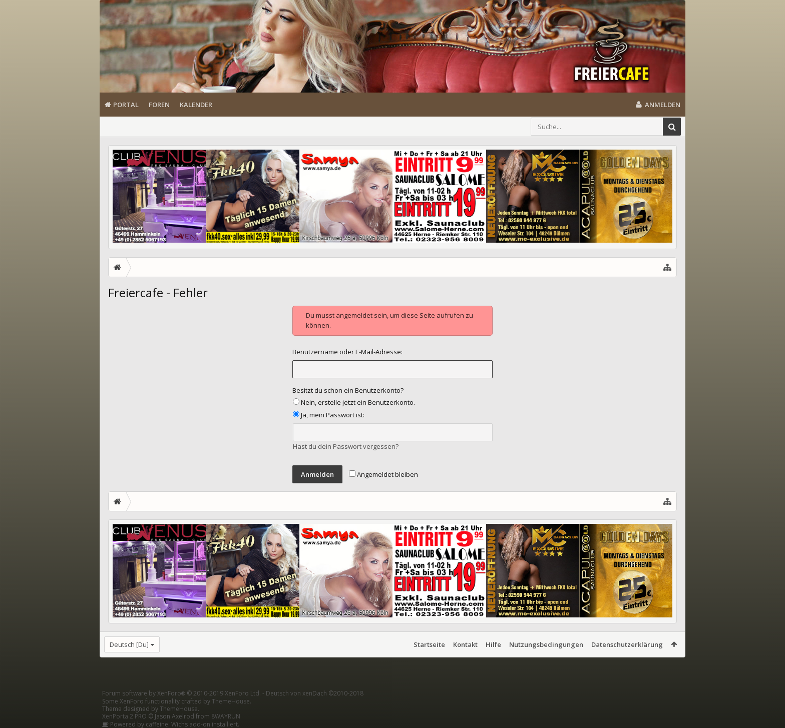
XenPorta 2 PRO (124, 716)
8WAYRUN (225, 716)
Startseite (429, 644)
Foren (159, 104)
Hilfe (493, 644)
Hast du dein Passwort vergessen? (346, 446)
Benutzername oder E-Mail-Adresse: (347, 351)
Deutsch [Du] (129, 644)
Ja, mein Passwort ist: (328, 414)
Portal (126, 104)
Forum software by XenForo (181, 693)
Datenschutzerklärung (627, 644)
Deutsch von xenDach (314, 693)
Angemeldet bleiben (383, 474)
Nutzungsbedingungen (546, 644)
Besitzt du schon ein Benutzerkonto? (348, 390)
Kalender (196, 104)
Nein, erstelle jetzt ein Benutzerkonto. (354, 402)
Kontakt (465, 644)
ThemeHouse (231, 701)
